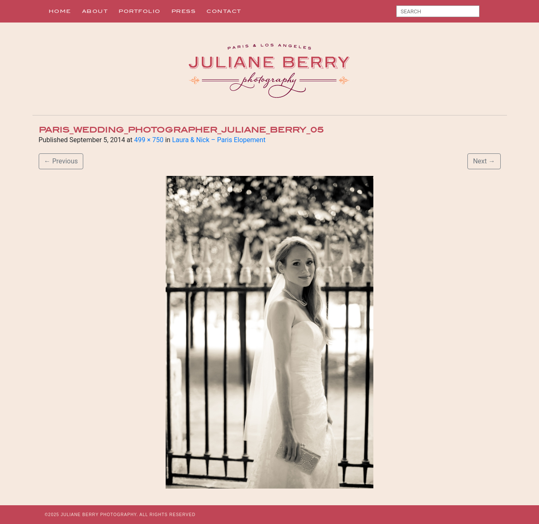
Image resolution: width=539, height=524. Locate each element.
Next (484, 161)
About (95, 11)
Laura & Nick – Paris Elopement (218, 140)
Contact (223, 11)
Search (488, 12)
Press (183, 11)
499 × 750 (148, 140)
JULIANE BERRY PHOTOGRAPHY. (99, 514)
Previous (61, 161)
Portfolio (140, 11)
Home (60, 11)
